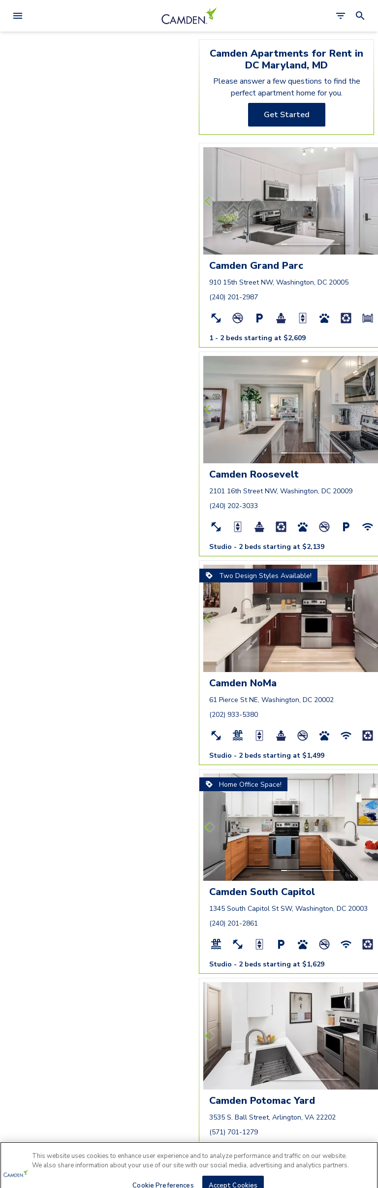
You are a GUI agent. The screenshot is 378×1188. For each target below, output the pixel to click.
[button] (284, 244)
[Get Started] (286, 115)
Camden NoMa (243, 683)
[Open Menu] (18, 16)
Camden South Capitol (262, 892)
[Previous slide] (209, 200)
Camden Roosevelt (254, 474)
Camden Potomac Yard (262, 1100)
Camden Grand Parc (256, 265)
